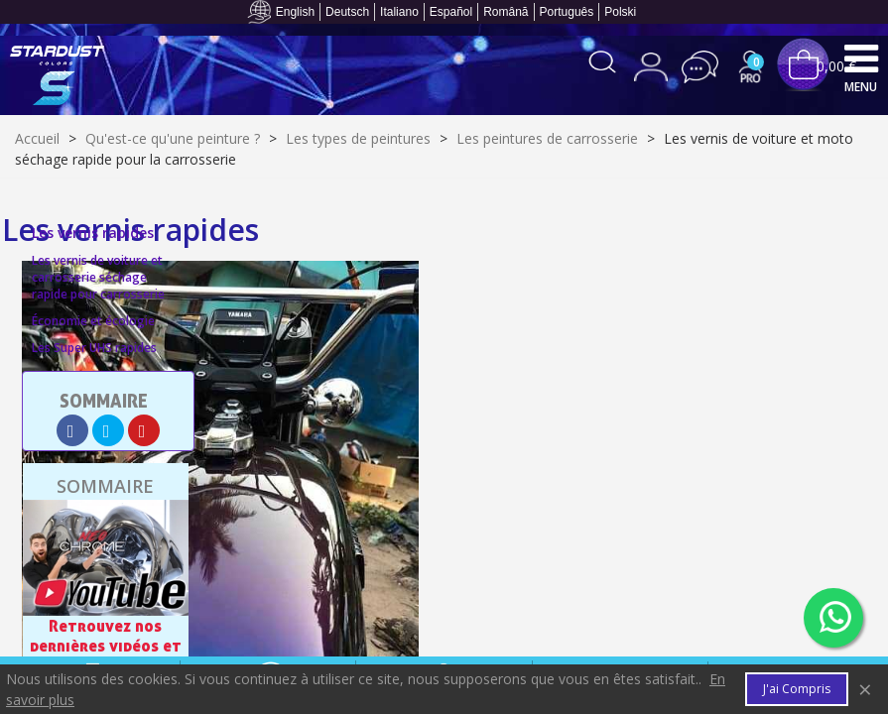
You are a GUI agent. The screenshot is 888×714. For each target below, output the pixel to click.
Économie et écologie (93, 320)
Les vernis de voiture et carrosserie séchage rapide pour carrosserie (98, 277)
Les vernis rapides (93, 232)
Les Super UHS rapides (94, 347)
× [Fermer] (865, 688)
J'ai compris (796, 688)
